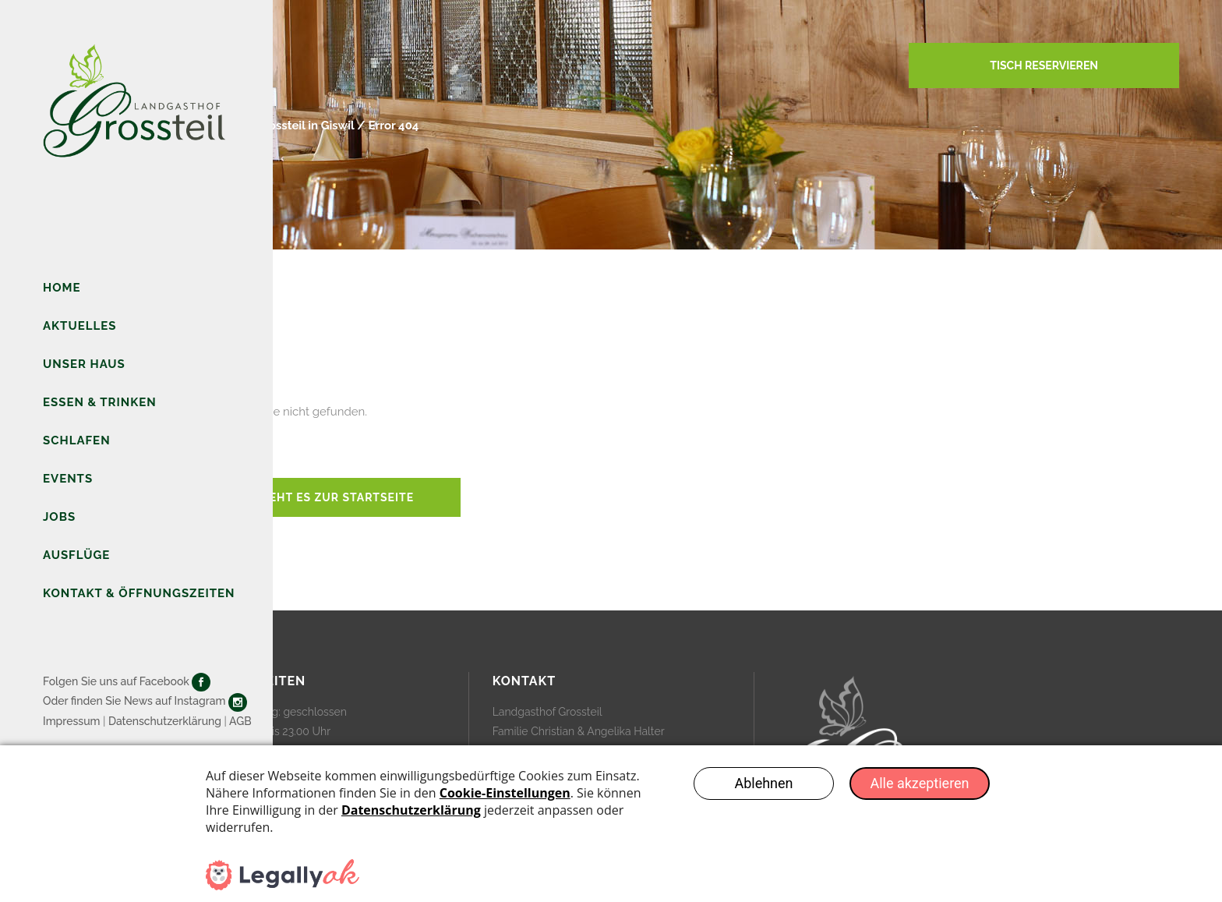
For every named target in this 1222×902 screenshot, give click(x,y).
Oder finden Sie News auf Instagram (134, 701)
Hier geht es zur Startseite (321, 497)
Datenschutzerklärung (164, 721)
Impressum (72, 721)
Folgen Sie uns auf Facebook (116, 681)
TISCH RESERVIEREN (1044, 65)
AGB (240, 721)
